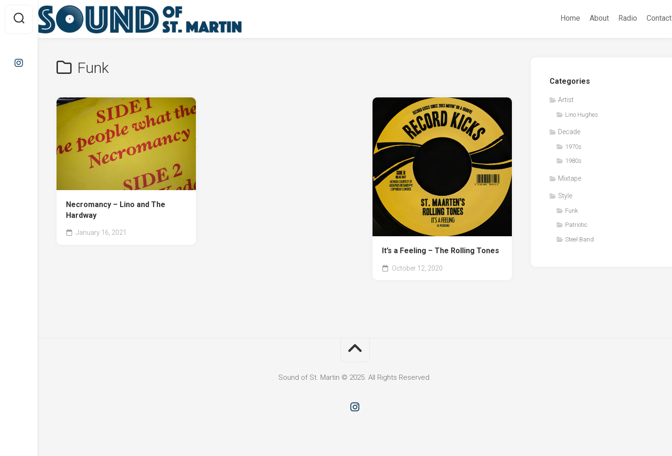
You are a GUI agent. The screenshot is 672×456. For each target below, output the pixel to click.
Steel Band (579, 239)
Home (552, 18)
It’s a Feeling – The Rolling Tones (440, 250)
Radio (609, 18)
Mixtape (569, 178)
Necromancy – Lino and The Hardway (115, 210)
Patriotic (576, 224)
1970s (573, 146)
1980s (573, 160)
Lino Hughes (581, 114)
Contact (640, 18)
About (581, 18)
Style (565, 196)
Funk (571, 210)
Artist (566, 100)
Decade (569, 132)
